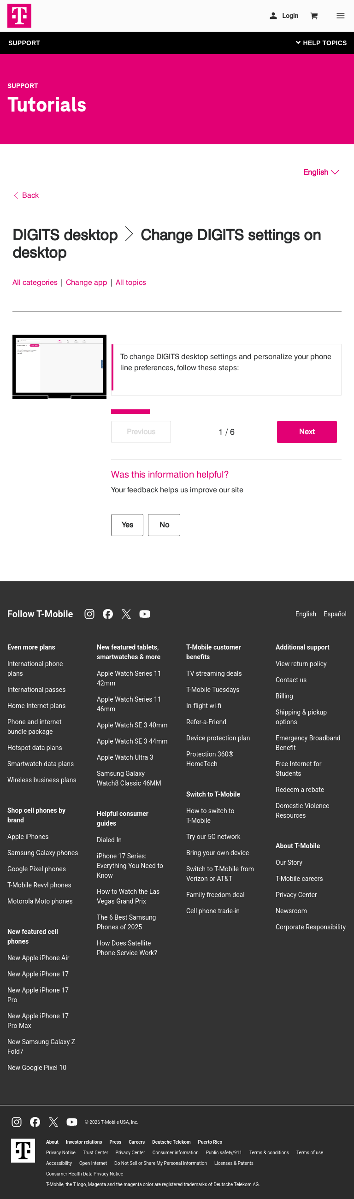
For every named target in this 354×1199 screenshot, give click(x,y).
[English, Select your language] (321, 172)
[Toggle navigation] (319, 42)
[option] (226, 367)
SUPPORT (24, 43)
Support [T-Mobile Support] (22, 85)
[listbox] (226, 367)
